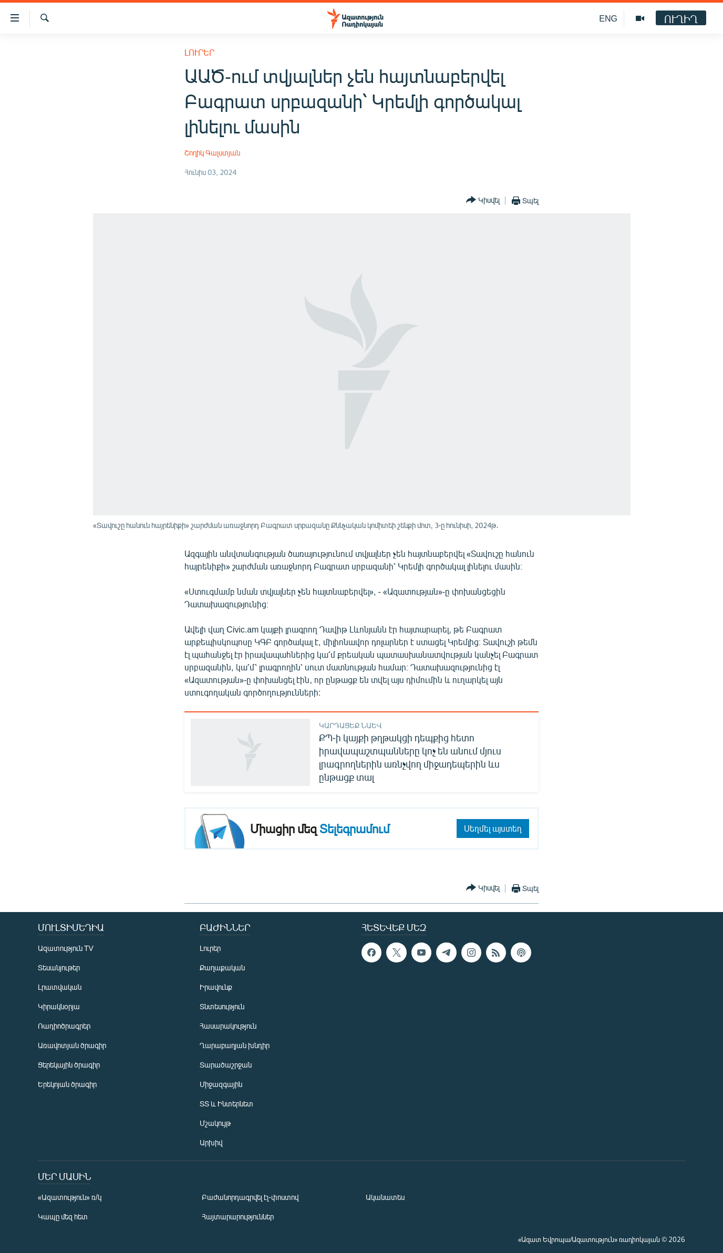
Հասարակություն (228, 1025)
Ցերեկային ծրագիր (69, 1064)
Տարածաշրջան (226, 1064)
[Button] (483, 200)
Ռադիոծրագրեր (64, 1025)
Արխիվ (211, 1142)
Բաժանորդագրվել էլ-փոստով (250, 1197)
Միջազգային (221, 1084)
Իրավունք (216, 986)
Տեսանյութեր (59, 967)
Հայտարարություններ (238, 1216)
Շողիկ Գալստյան (212, 152)
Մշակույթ (215, 1123)
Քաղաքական (222, 967)
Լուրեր (199, 52)
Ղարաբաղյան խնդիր (235, 1045)
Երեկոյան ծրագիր (67, 1084)
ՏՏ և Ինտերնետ (226, 1103)
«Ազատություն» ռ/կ (69, 1197)
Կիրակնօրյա (59, 1006)
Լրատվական (59, 986)
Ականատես (385, 1197)
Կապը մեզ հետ (63, 1216)
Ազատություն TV (66, 948)
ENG (608, 18)
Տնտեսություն (222, 1006)
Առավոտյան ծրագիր (72, 1045)
